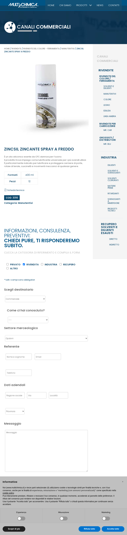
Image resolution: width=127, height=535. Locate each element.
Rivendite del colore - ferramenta (41, 48)
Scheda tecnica (14, 190)
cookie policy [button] (8, 493)
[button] (122, 481)
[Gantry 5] (16, 5)
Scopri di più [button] (14, 529)
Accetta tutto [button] (113, 529)
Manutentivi (68, 48)
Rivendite (16, 48)
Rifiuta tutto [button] (89, 529)
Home (7, 48)
